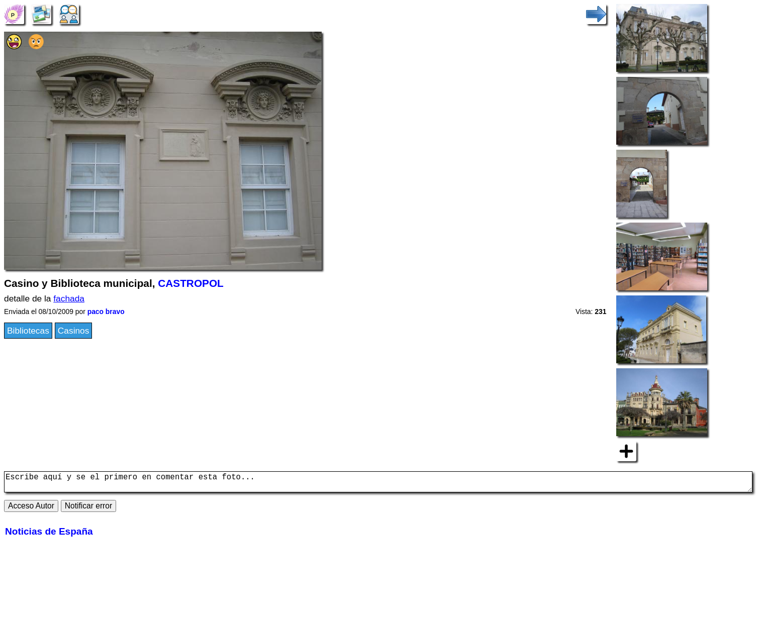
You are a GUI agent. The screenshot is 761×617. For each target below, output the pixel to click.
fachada (68, 298)
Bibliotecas (28, 331)
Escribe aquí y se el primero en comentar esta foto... (378, 483)
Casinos (73, 331)
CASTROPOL (191, 283)
